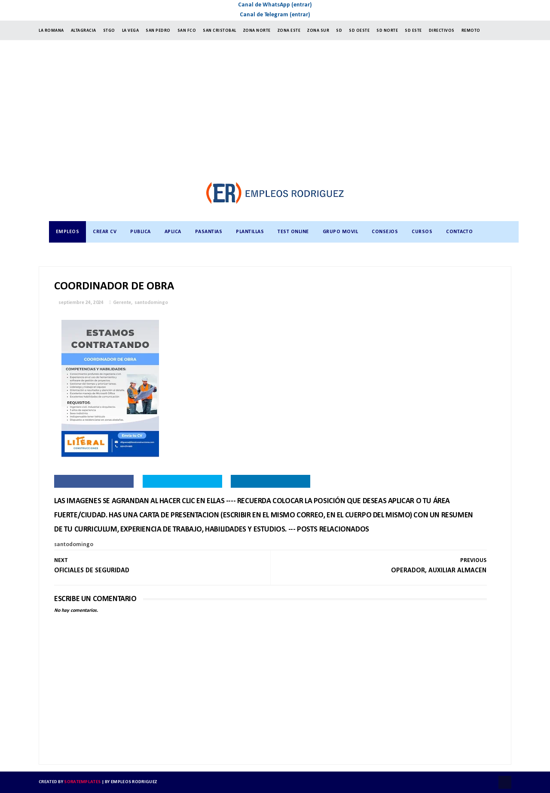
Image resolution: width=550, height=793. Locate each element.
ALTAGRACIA (83, 30)
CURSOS (422, 231)
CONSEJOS (385, 231)
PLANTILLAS (250, 231)
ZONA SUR (318, 30)
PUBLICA (140, 231)
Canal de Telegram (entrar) (275, 15)
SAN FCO (186, 30)
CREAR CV (104, 231)
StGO (109, 30)
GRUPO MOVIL (340, 231)
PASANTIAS (209, 231)
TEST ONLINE (293, 231)
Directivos (442, 30)
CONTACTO (459, 231)
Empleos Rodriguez (134, 782)
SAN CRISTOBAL (219, 30)
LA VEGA (130, 30)
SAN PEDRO (158, 30)
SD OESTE (359, 30)
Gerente (122, 302)
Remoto (470, 30)
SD (339, 30)
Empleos (67, 231)
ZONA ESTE (289, 30)
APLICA (173, 231)
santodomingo (151, 302)
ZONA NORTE (257, 30)
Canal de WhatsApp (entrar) (275, 5)
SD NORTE (387, 30)
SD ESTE (413, 30)
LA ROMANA (51, 30)
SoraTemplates (82, 782)
